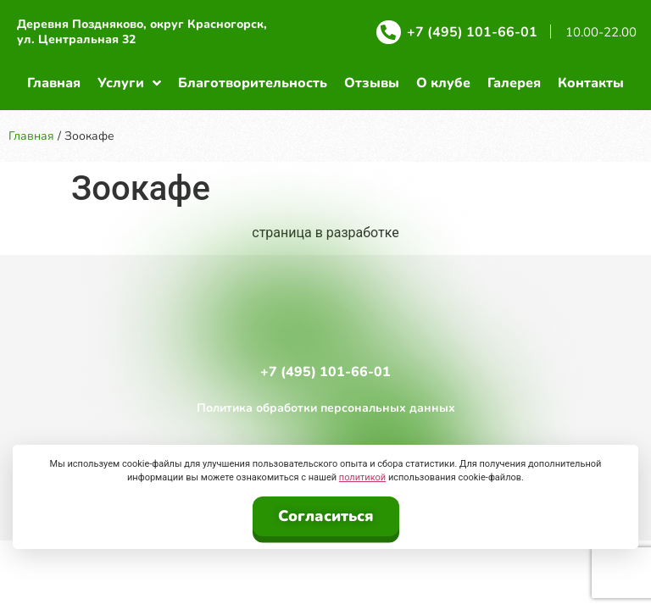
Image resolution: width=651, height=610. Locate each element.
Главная (31, 136)
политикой (362, 477)
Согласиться (326, 516)
